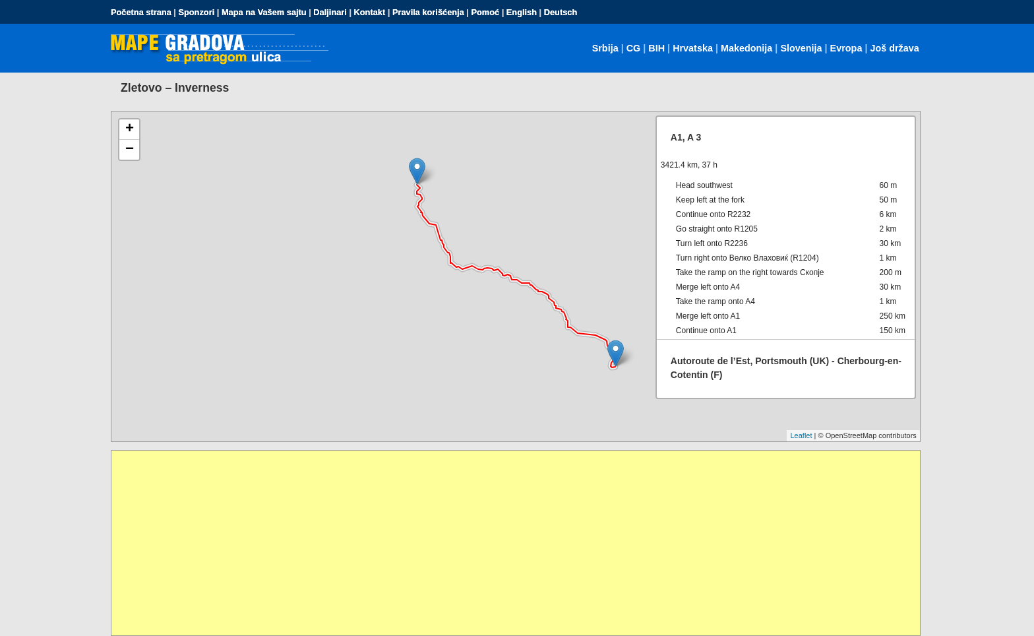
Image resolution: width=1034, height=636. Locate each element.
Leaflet (801, 435)
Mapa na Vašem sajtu (264, 12)
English (521, 12)
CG (633, 48)
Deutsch (561, 12)
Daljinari (330, 12)
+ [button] (129, 129)
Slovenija (801, 48)
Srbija (605, 48)
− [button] (129, 150)
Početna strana (141, 12)
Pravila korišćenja (428, 12)
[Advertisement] (507, 543)
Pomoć (485, 12)
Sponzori (196, 12)
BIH (656, 48)
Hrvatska (693, 48)
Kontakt (370, 12)
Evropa (846, 48)
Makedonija (746, 48)
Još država (894, 48)
